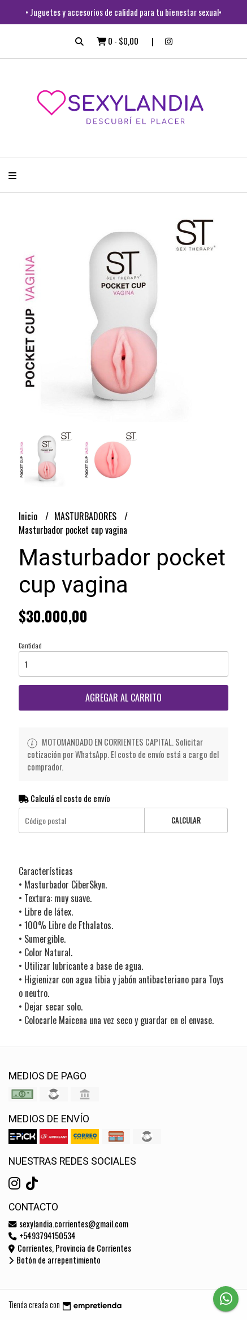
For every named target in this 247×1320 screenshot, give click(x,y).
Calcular (186, 820)
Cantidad (30, 645)
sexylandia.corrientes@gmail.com (68, 1224)
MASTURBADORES (86, 516)
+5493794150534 (42, 1235)
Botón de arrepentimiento (54, 1260)
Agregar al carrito (123, 697)
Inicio (29, 516)
